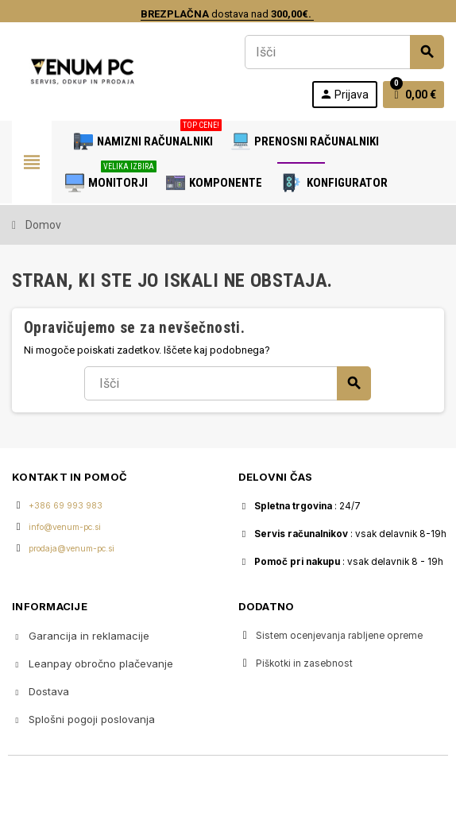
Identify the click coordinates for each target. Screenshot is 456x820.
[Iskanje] (344, 52)
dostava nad (226, 14)
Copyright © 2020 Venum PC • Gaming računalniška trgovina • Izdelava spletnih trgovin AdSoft (228, 789)
